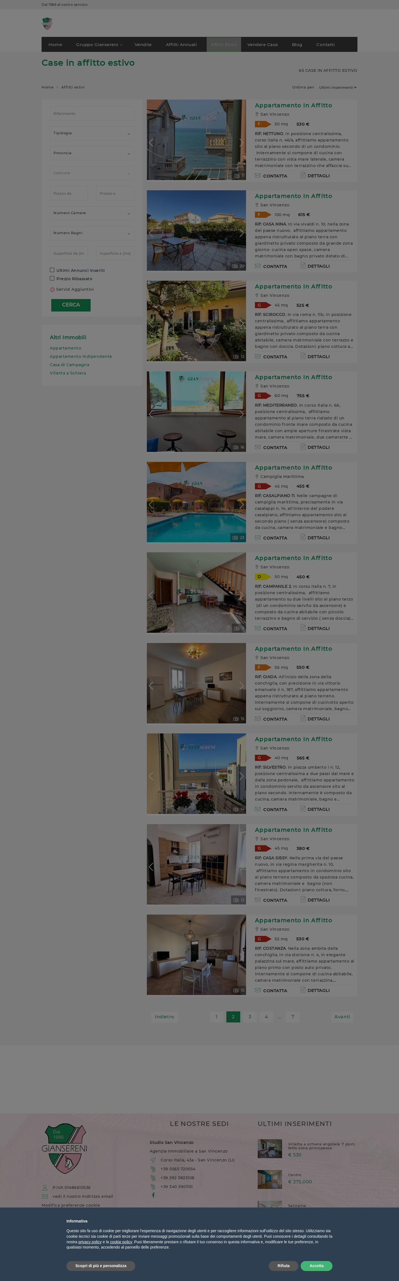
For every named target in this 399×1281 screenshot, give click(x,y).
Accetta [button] (317, 1266)
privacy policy (90, 1242)
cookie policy (121, 1242)
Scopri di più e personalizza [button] (100, 1266)
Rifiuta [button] (284, 1266)
